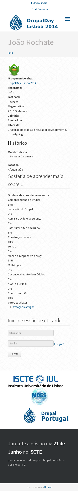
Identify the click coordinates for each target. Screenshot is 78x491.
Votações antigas (24, 307)
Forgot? (59, 344)
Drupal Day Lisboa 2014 (22, 83)
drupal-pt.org (39, 2)
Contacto (43, 9)
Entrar (14, 354)
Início (10, 52)
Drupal (48, 486)
